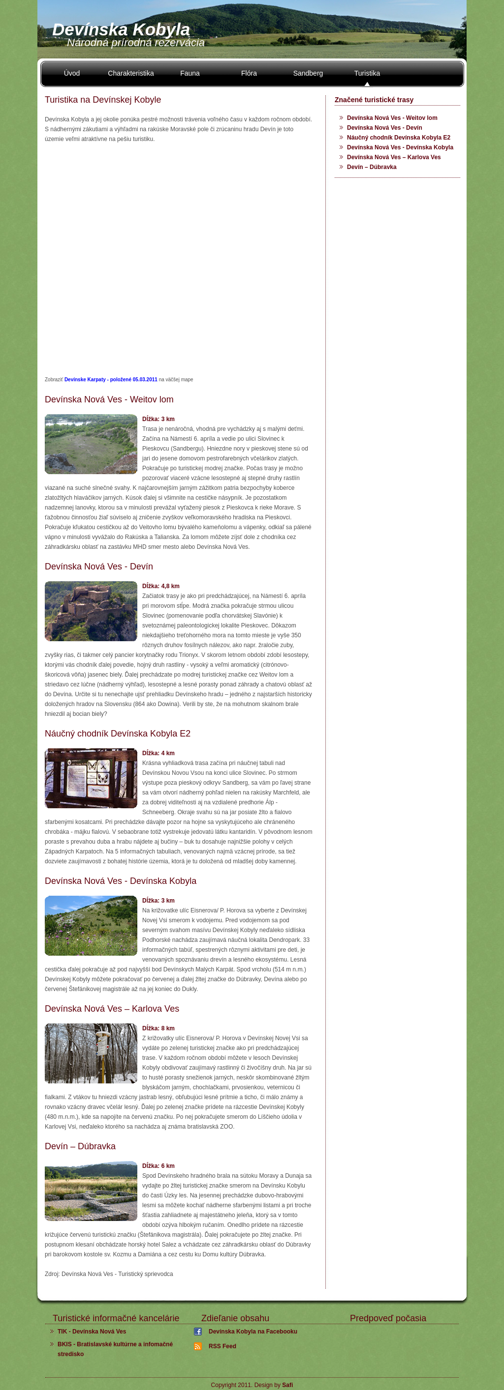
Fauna (190, 73)
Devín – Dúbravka (372, 167)
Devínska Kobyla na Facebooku (253, 1331)
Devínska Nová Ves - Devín (384, 127)
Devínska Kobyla (121, 29)
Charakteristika (131, 73)
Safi (287, 1385)
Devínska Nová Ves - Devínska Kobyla (400, 147)
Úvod (72, 73)
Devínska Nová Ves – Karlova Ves (394, 157)
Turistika (367, 73)
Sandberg (308, 73)
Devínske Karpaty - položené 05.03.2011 (111, 379)
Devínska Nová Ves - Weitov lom (392, 117)
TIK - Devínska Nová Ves (92, 1331)
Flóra (249, 73)
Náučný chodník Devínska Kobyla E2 (398, 137)
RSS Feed (222, 1346)
